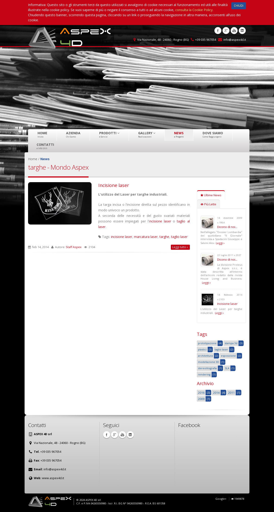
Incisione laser (113, 185)
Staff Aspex (74, 247)
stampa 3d (231, 343)
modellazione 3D (208, 362)
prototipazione (207, 343)
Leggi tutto (180, 247)
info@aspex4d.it (234, 40)
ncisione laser (160, 221)
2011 (231, 392)
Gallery (146, 134)
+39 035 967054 (205, 40)
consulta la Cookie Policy (194, 10)
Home (42, 134)
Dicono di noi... (227, 227)
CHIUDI (238, 6)
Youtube (234, 30)
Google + (226, 30)
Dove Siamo (213, 134)
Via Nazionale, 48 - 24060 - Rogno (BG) (163, 40)
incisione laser (121, 236)
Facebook (217, 30)
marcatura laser (146, 236)
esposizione (228, 355)
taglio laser (179, 236)
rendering (204, 374)
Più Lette (208, 204)
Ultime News (211, 195)
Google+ (220, 498)
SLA (227, 368)
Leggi (220, 243)
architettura (205, 355)
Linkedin (242, 30)
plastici (202, 349)
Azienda (73, 134)
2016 (201, 392)
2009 (201, 399)
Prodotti (109, 134)
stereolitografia (207, 368)
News (179, 134)
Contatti (45, 146)
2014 (216, 392)
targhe (164, 236)
